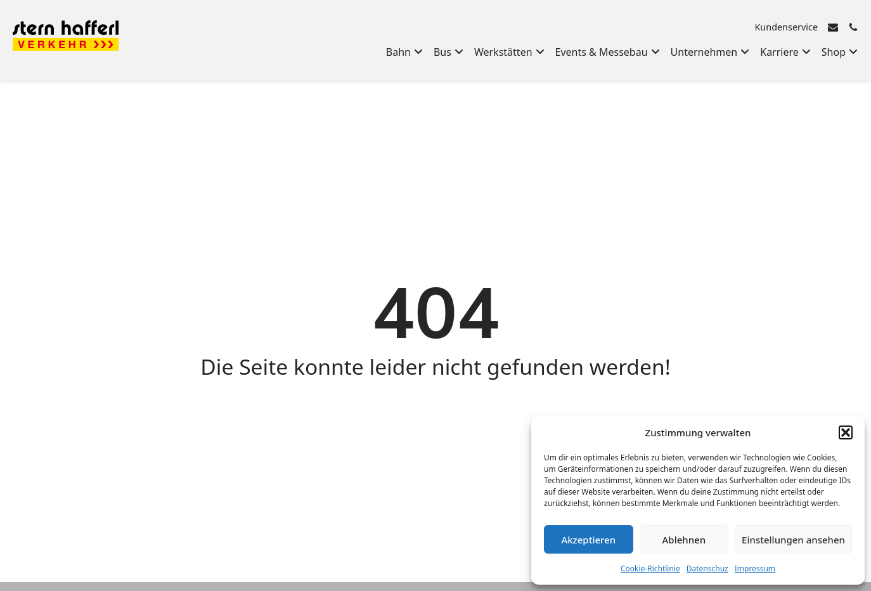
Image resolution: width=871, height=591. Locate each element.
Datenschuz (707, 568)
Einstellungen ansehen (793, 539)
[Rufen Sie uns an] (853, 27)
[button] (845, 432)
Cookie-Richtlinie (650, 568)
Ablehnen (684, 539)
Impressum (755, 568)
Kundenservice (786, 27)
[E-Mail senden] (833, 27)
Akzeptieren (588, 539)
